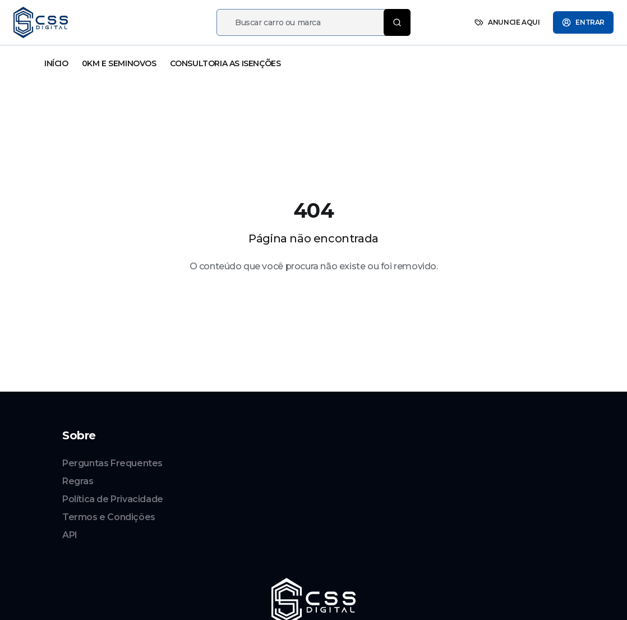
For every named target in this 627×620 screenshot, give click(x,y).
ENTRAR (583, 22)
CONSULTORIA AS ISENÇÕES (225, 63)
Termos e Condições (108, 517)
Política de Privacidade (112, 499)
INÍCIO (56, 63)
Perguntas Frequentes (112, 463)
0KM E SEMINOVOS (119, 63)
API (69, 535)
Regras (78, 481)
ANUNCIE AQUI (507, 22)
